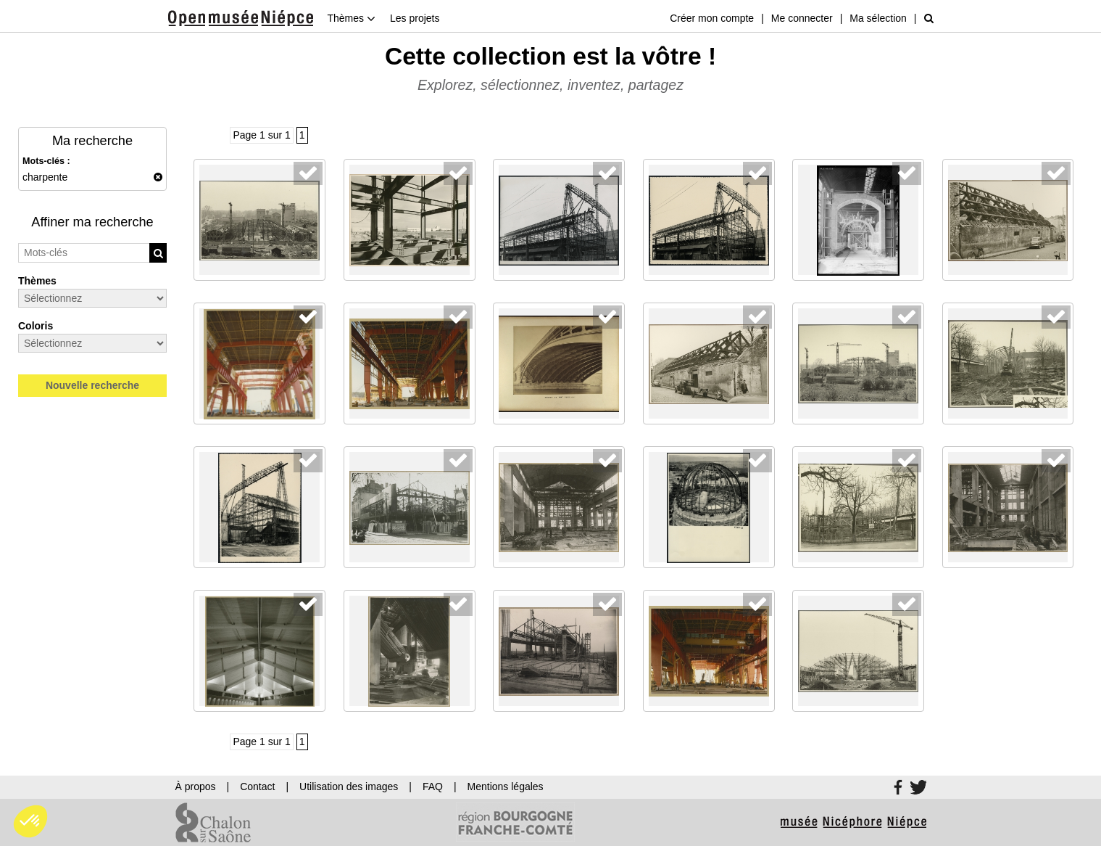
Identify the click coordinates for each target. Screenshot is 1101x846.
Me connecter (802, 18)
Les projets (414, 18)
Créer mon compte (712, 18)
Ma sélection (878, 18)
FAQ (433, 786)
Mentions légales (506, 786)
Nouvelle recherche (92, 385)
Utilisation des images (348, 786)
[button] (30, 821)
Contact (257, 786)
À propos (195, 786)
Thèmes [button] (351, 18)
